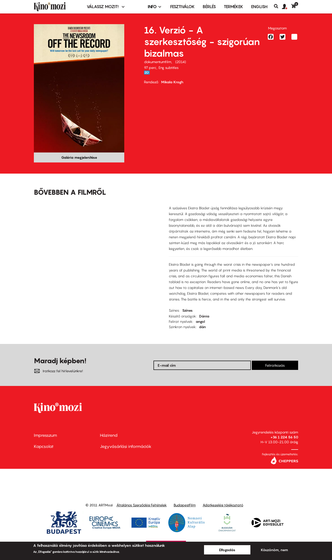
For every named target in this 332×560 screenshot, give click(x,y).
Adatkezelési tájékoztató (223, 505)
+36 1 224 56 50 (284, 437)
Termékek (233, 6)
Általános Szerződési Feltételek (141, 505)
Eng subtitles (169, 67)
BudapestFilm (185, 505)
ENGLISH (259, 6)
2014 (180, 62)
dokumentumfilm (157, 62)
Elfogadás (227, 550)
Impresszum (45, 435)
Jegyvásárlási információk (125, 446)
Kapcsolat (44, 446)
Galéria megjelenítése (79, 157)
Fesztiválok (182, 6)
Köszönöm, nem (274, 550)
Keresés (278, 6)
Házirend (109, 435)
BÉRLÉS (209, 6)
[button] (286, 7)
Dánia (204, 316)
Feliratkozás (275, 365)
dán (202, 327)
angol (200, 321)
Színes (187, 310)
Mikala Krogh (172, 82)
